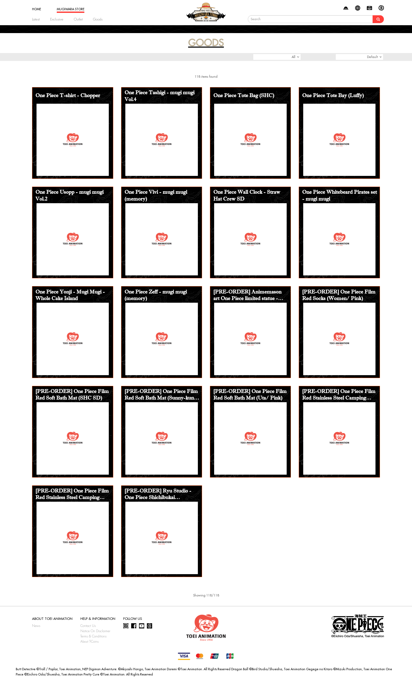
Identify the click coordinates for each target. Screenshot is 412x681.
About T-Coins (89, 642)
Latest (36, 19)
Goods (97, 19)
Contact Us (88, 626)
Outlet (78, 19)
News (36, 626)
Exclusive (56, 19)
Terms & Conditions (93, 636)
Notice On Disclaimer (95, 631)
